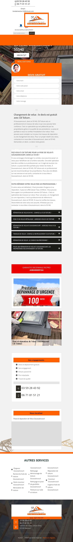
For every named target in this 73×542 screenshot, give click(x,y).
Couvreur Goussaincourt (52, 480)
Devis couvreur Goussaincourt (17, 483)
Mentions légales (49, 538)
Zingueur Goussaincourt (17, 469)
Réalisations (24, 62)
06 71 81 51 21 (22, 4)
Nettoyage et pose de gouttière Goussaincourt (36, 484)
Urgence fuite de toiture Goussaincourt (53, 487)
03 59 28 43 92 (22, 1)
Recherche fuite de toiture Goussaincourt (19, 476)
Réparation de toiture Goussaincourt (52, 473)
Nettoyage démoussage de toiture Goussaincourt (35, 475)
